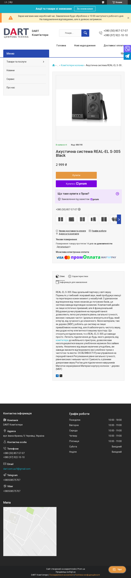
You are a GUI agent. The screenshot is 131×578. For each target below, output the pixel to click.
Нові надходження (84, 45)
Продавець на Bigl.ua (65, 572)
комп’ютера (62, 340)
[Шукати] (85, 33)
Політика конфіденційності (87, 575)
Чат (117, 569)
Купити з (76, 183)
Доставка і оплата (114, 45)
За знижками (85, 8)
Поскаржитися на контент (61, 575)
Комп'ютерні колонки (72, 65)
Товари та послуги (16, 61)
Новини (11, 70)
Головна (61, 45)
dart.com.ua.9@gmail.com (16, 469)
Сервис (10, 79)
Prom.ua (81, 569)
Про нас (11, 87)
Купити (76, 175)
